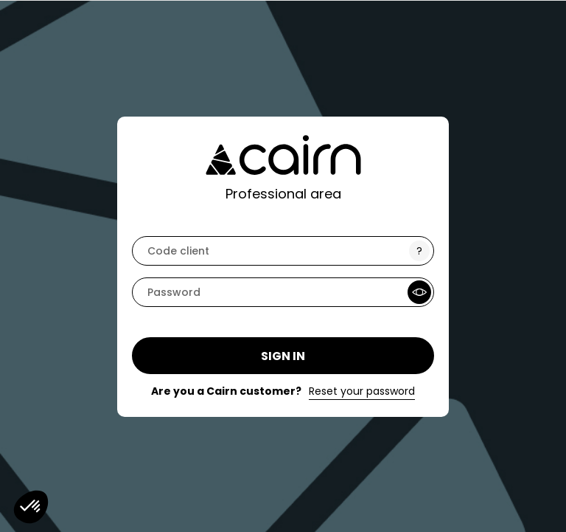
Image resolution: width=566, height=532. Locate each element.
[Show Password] (419, 292)
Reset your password (362, 391)
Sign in (283, 356)
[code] (283, 251)
